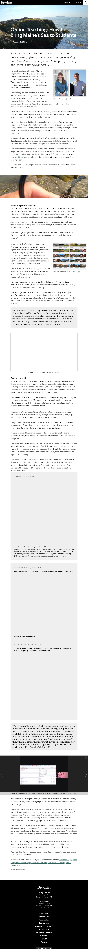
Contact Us (44, 913)
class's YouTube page (73, 272)
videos (20, 157)
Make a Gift (44, 917)
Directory (44, 936)
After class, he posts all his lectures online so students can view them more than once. (54, 793)
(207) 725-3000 (44, 908)
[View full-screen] (86, 757)
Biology (14, 98)
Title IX (44, 939)
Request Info (44, 920)
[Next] (86, 775)
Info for (76, 2)
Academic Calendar (44, 932)
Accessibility (44, 929)
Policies (44, 942)
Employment (44, 923)
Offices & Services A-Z (44, 926)
